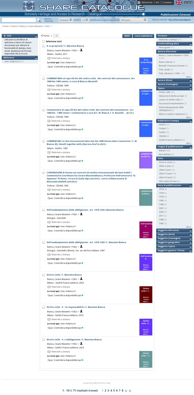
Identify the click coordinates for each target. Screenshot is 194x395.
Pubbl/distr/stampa (168, 120)
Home (5, 26)
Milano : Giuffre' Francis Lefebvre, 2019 (65, 347)
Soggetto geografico (169, 242)
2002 (161, 211)
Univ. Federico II (12, 61)
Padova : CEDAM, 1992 (57, 185)
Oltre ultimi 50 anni (168, 181)
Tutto (46, 35)
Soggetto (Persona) (168, 230)
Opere (161, 88)
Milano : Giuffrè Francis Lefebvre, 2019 (65, 315)
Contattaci (167, 2)
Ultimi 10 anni (165, 173)
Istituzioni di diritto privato (171, 96)
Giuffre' (162, 132)
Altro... (189, 76)
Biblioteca (8, 57)
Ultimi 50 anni (165, 177)
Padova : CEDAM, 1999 (57, 85)
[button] (65, 20)
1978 (161, 193)
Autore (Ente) (165, 80)
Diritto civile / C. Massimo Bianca (64, 274)
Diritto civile (164, 92)
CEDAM (162, 136)
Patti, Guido (164, 69)
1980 (161, 219)
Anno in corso (165, 162)
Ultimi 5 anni (165, 169)
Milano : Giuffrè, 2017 (57, 54)
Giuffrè (162, 124)
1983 (161, 223)
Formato (162, 35)
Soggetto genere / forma (171, 250)
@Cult (97, 383)
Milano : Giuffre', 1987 (57, 148)
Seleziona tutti (53, 41)
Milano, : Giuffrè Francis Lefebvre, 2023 (65, 282)
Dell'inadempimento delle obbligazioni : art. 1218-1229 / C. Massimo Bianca (86, 242)
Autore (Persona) (167, 51)
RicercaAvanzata (49, 20)
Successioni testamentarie (171, 103)
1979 (161, 196)
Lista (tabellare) (143, 35)
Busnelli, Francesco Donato (172, 65)
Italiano (162, 150)
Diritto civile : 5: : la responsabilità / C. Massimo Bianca (76, 307)
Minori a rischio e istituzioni (172, 114)
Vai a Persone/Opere (180, 19)
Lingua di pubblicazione (170, 146)
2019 (161, 189)
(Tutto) (13, 26)
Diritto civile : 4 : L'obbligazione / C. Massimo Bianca (74, 339)
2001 (161, 208)
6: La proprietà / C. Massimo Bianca (65, 46)
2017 (161, 215)
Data (160, 158)
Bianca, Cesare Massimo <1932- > (36, 26)
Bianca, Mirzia (165, 62)
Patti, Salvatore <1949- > (170, 73)
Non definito (165, 154)
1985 (161, 200)
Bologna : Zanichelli (56, 218)
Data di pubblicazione (169, 185)
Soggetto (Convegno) (169, 238)
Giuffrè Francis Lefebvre (170, 140)
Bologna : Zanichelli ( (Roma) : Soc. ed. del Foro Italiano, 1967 (76, 250)
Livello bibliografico (168, 43)
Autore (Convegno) (168, 84)
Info (157, 2)
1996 (161, 204)
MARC (127, 35)
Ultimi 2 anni (165, 166)
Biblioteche (147, 2)
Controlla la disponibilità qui (68, 66)
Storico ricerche (159, 19)
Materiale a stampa (168, 39)
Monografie (164, 47)
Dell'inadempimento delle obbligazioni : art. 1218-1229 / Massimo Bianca (85, 209)
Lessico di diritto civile (169, 99)
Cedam (162, 128)
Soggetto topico (166, 246)
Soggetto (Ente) (166, 234)
